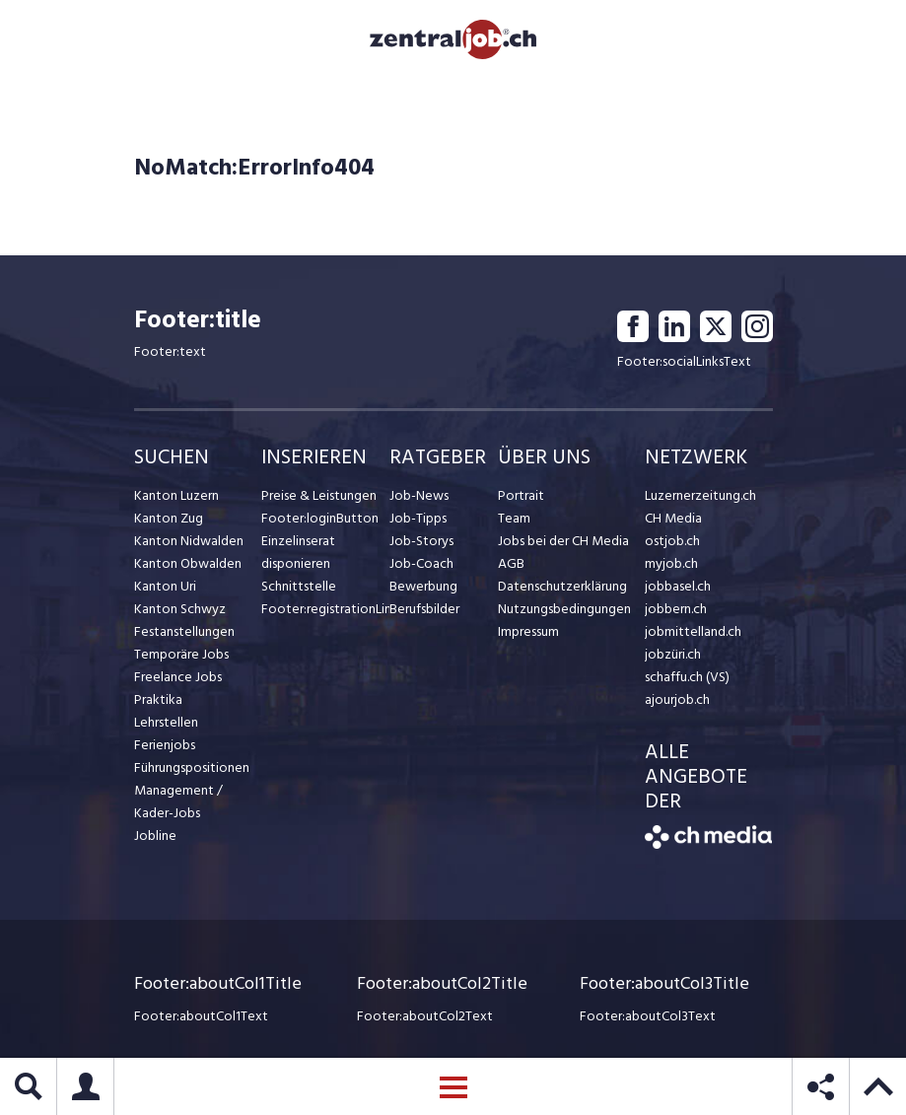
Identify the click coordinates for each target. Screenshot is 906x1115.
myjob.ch (671, 563)
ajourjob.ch (677, 699)
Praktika (158, 699)
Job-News (419, 495)
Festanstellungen (184, 631)
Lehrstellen (166, 722)
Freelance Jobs (178, 676)
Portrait (521, 495)
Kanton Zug (168, 518)
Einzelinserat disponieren (298, 552)
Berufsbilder (424, 608)
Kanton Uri (165, 586)
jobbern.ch (676, 608)
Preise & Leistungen (319, 495)
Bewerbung (423, 586)
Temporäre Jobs (181, 654)
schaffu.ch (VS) (687, 676)
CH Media (673, 518)
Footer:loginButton (320, 518)
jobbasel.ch (678, 586)
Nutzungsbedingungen (564, 608)
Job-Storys (421, 540)
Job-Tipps (418, 518)
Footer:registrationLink (325, 608)
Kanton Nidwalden (189, 540)
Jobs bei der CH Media (563, 540)
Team (514, 518)
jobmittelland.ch (693, 631)
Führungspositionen (191, 767)
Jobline (155, 835)
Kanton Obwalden (188, 563)
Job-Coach (421, 563)
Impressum (528, 631)
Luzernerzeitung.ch (700, 495)
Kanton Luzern (176, 495)
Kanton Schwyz (180, 608)
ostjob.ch (672, 540)
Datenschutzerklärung (562, 586)
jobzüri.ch (673, 654)
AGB (511, 563)
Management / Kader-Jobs (178, 801)
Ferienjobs (164, 744)
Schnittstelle (298, 586)
